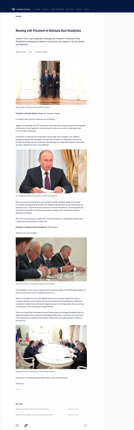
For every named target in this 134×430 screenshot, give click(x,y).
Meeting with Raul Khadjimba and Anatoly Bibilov (32, 409)
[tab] (17, 425)
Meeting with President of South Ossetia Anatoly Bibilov (34, 415)
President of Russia (23, 3)
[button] (3, 3)
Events (18, 16)
